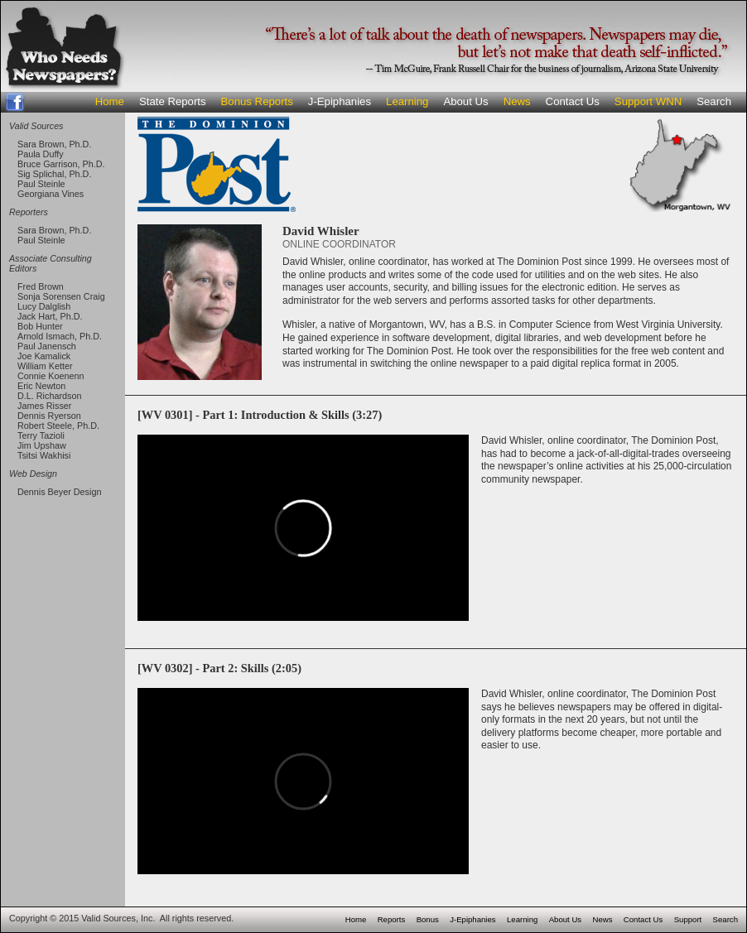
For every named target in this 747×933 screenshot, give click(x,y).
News (517, 101)
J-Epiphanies (339, 101)
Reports (392, 919)
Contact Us (573, 101)
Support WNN (648, 101)
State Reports (172, 101)
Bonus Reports (257, 101)
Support (688, 919)
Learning (407, 101)
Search (713, 101)
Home (109, 101)
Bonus (428, 919)
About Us (465, 101)
